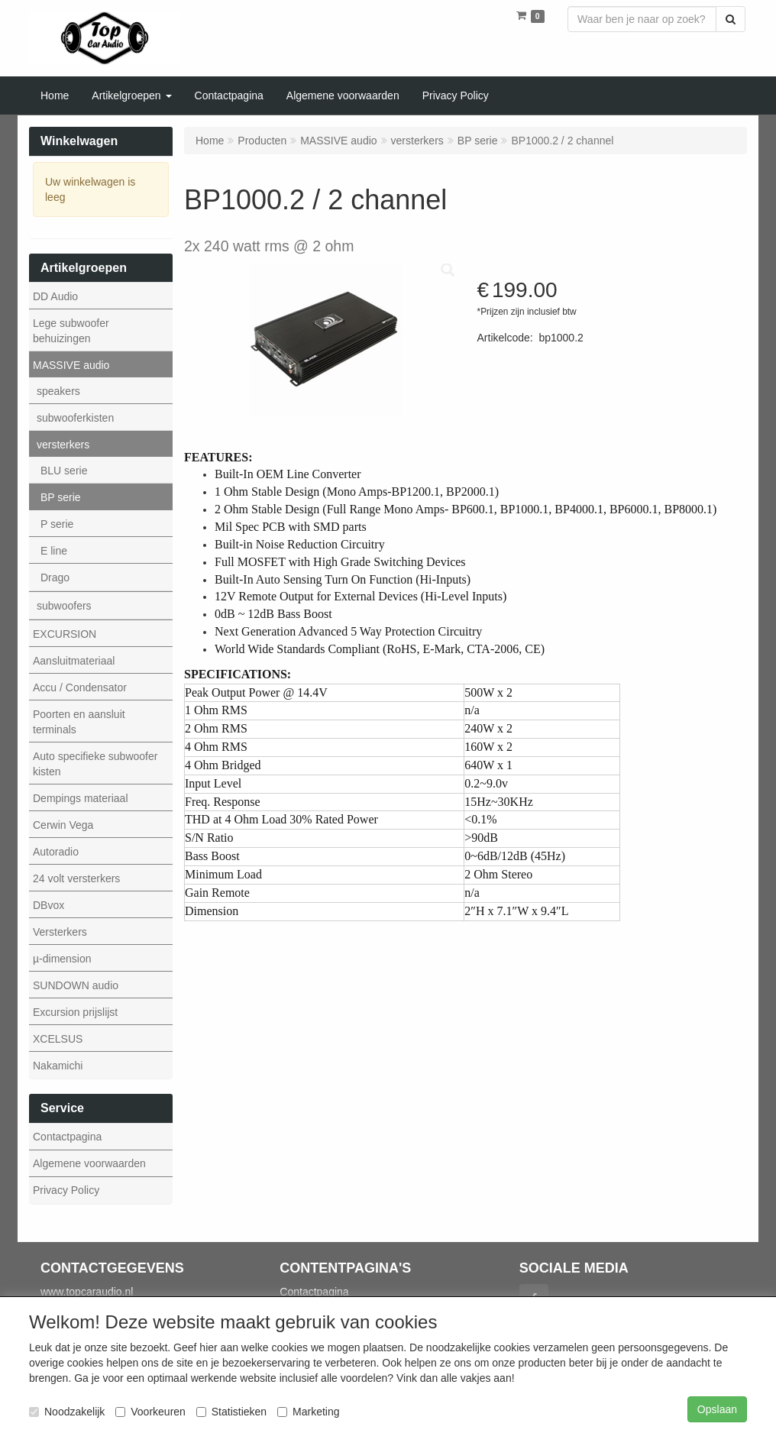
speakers (58, 391)
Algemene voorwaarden (89, 1163)
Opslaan (717, 1409)
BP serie (60, 497)
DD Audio (55, 296)
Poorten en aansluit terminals (79, 722)
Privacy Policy (66, 1190)
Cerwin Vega (63, 825)
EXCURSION (64, 634)
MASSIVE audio (71, 365)
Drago (55, 577)
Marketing (308, 1412)
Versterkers (60, 932)
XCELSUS (57, 1039)
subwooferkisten (75, 418)
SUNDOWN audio (75, 985)
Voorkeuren (150, 1412)
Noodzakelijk (67, 1412)
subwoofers (64, 606)
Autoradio (56, 852)
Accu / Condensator (80, 687)
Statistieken (231, 1412)
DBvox (48, 905)
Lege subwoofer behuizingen (71, 331)
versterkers (63, 444)
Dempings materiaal (80, 798)
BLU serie (63, 470)
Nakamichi (57, 1065)
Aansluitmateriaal (74, 661)
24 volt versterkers (76, 878)
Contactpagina (67, 1137)
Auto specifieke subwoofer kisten (95, 764)
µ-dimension (62, 959)
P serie (56, 524)
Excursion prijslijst (75, 1012)
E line (53, 551)
